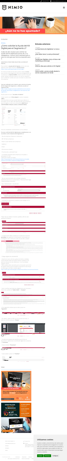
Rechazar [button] (47, 455)
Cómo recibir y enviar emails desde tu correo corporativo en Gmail (47, 72)
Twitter (6, 450)
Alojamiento (24, 456)
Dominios (30, 456)
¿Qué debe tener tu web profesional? (47, 54)
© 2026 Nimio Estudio (6, 456)
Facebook (6, 445)
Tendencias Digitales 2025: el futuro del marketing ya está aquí (47, 60)
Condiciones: (17, 456)
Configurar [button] (55, 455)
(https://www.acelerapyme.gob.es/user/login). (12, 69)
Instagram (7, 448)
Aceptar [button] (40, 455)
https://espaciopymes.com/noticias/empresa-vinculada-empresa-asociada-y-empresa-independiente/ (15, 159)
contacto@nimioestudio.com (10, 443)
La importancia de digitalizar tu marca (47, 49)
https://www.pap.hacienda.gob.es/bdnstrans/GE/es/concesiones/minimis (19, 269)
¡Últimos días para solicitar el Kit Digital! (47, 66)
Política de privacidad (25, 458)
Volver (2, 367)
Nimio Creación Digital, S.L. (10, 441)
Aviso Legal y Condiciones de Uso (13, 458)
